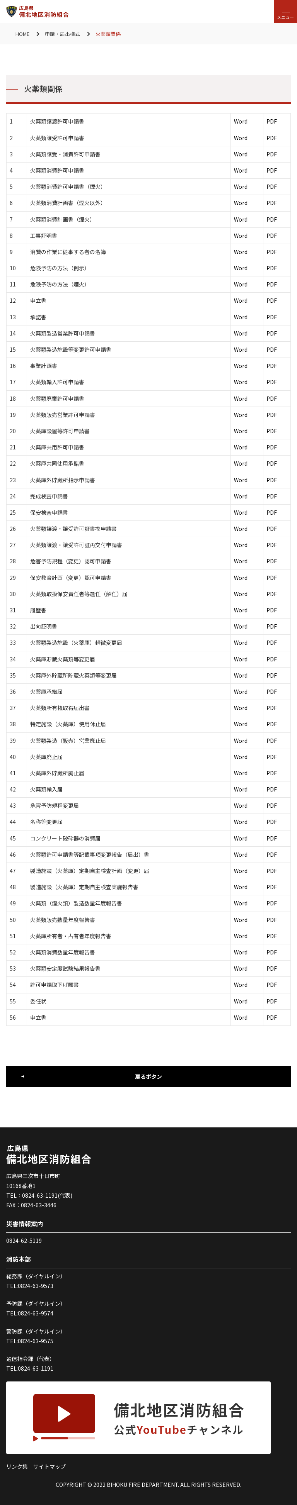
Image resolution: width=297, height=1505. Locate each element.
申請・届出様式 (62, 33)
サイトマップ (49, 1466)
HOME (22, 33)
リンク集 (17, 1466)
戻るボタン (148, 1076)
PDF (271, 121)
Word (241, 121)
